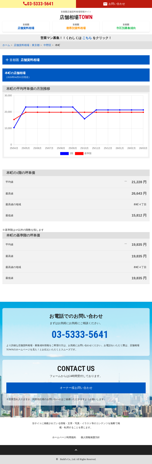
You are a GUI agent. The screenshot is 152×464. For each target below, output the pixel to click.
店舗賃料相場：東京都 (27, 45)
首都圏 (25, 26)
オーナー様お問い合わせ (76, 387)
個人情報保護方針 (90, 437)
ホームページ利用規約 (64, 437)
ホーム (6, 45)
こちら (87, 38)
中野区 (47, 45)
